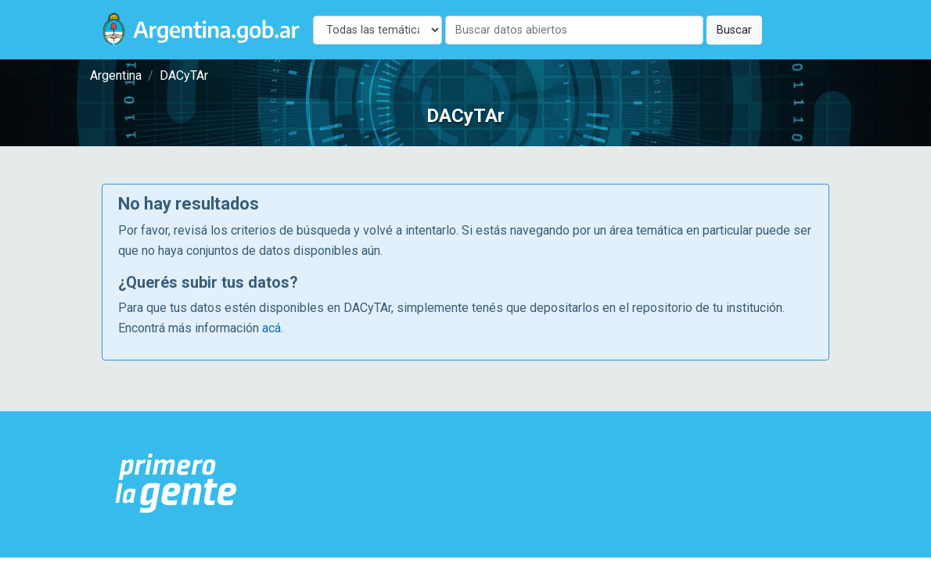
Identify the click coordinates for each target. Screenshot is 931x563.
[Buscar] (574, 30)
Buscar (734, 30)
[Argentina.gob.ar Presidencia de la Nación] (176, 484)
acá (271, 328)
